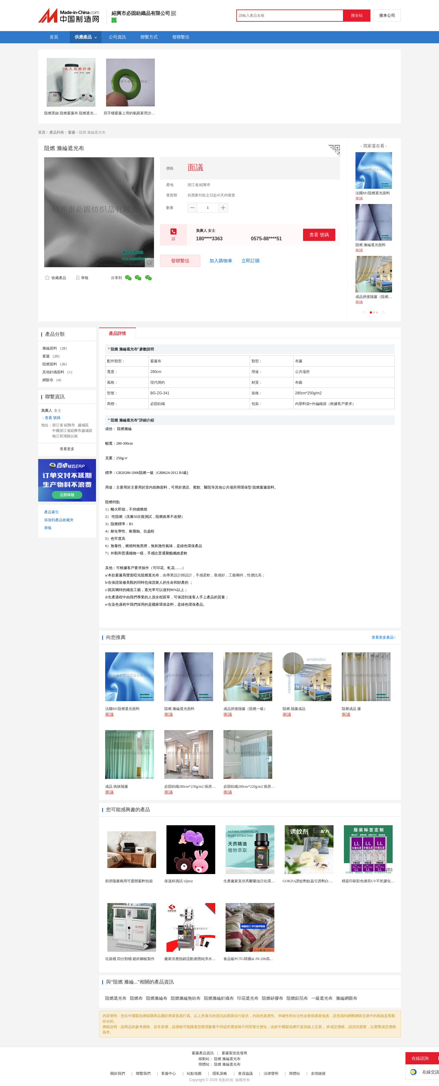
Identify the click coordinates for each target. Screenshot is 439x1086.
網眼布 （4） (52, 380)
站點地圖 (194, 1073)
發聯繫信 (180, 260)
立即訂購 (250, 260)
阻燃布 (136, 998)
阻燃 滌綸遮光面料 (370, 245)
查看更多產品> (384, 637)
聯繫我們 (143, 1073)
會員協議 (245, 1073)
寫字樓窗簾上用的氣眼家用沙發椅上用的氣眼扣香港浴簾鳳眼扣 (155, 113)
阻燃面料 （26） (55, 364)
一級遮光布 (322, 998)
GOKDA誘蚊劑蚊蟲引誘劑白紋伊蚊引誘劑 (317, 881)
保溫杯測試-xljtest (178, 881)
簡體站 (294, 1073)
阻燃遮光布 (116, 998)
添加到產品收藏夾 (58, 520)
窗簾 (71, 132)
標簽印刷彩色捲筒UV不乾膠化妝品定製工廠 (377, 881)
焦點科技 (226, 1080)
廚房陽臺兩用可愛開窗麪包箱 (129, 881)
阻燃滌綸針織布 (219, 998)
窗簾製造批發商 (234, 1053)
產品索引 (51, 512)
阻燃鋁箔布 (297, 998)
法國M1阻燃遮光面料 (372, 193)
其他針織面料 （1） (58, 372)
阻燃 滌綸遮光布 (227, 1059)
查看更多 (67, 449)
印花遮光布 (248, 998)
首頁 (41, 132)
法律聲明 (271, 1073)
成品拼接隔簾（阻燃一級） (377, 297)
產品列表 (56, 132)
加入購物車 (220, 260)
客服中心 (168, 1073)
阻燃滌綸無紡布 (186, 998)
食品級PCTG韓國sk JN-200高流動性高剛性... (258, 959)
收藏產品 (55, 278)
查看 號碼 (319, 234)
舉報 (81, 278)
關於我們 (117, 1073)
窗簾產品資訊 (203, 1053)
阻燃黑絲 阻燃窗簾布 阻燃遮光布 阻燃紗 (76, 113)
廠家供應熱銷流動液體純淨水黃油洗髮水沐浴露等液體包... (211, 959)
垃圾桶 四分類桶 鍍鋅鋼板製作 (130, 959)
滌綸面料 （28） (55, 348)
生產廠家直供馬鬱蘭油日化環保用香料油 (256, 881)
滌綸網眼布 (346, 998)
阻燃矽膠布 (272, 998)
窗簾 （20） (52, 356)
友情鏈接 (318, 1073)
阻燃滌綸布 (156, 998)
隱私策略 (219, 1073)
